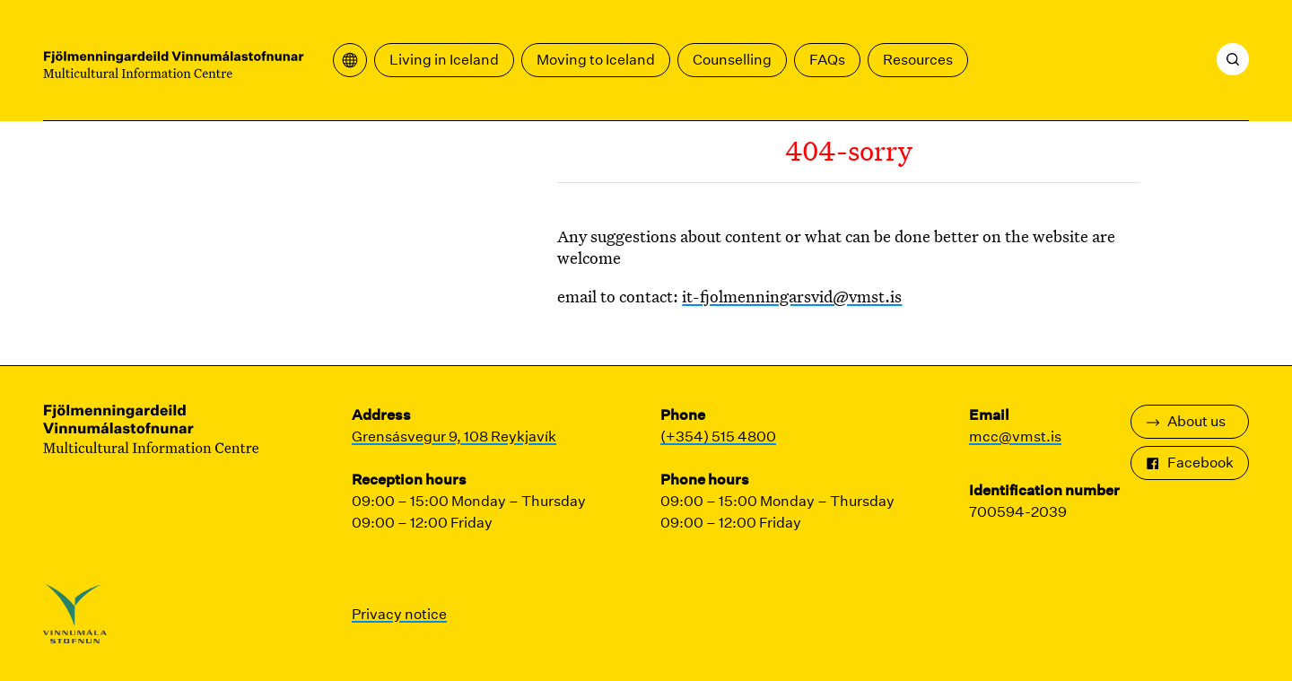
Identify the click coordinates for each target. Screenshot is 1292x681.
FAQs (827, 59)
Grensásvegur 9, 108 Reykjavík (454, 436)
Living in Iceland (444, 59)
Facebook (1190, 462)
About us (1186, 421)
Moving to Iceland (596, 59)
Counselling (732, 59)
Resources (918, 59)
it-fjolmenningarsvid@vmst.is (792, 296)
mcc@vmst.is (1015, 436)
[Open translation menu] (350, 60)
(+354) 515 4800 (718, 436)
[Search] (1233, 59)
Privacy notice (399, 614)
